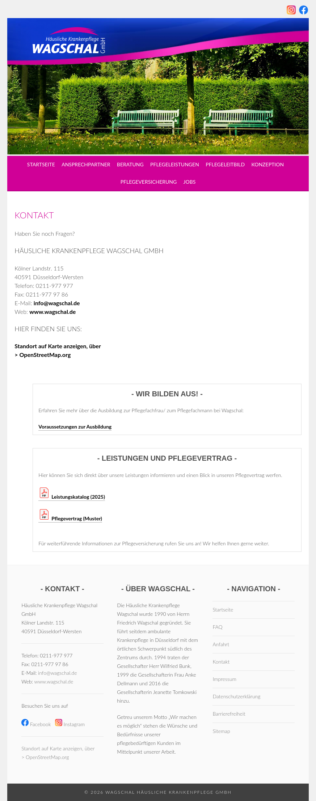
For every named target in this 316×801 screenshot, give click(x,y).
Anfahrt (220, 644)
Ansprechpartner (86, 164)
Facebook (36, 724)
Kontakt (220, 662)
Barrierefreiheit (228, 714)
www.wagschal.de (52, 311)
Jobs (190, 182)
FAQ (217, 627)
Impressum (224, 679)
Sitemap (221, 731)
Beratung (130, 164)
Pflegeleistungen (174, 164)
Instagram (70, 724)
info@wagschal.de (57, 302)
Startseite (41, 164)
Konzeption (268, 164)
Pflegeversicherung (149, 182)
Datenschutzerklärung (236, 696)
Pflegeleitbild (225, 164)
